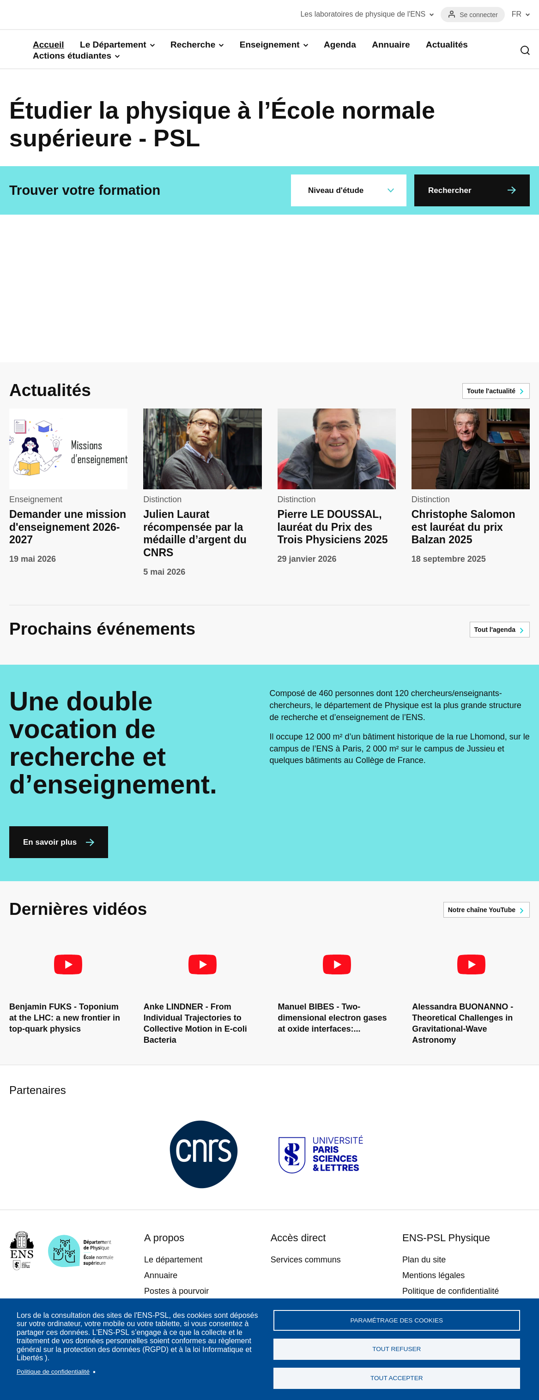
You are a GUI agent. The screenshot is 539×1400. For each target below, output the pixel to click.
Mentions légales (433, 1275)
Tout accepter (396, 1377)
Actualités (447, 44)
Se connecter (479, 14)
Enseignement (270, 44)
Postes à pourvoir (176, 1291)
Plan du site (424, 1259)
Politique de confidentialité (53, 1369)
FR (516, 14)
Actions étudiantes (72, 55)
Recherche (192, 44)
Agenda (340, 44)
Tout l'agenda (494, 629)
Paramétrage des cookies (396, 1317)
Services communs (306, 1259)
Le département (173, 1259)
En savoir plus (50, 842)
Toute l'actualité (491, 391)
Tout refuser (396, 1347)
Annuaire (391, 44)
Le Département (113, 44)
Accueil (48, 44)
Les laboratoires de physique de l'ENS (362, 14)
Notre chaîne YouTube (481, 909)
